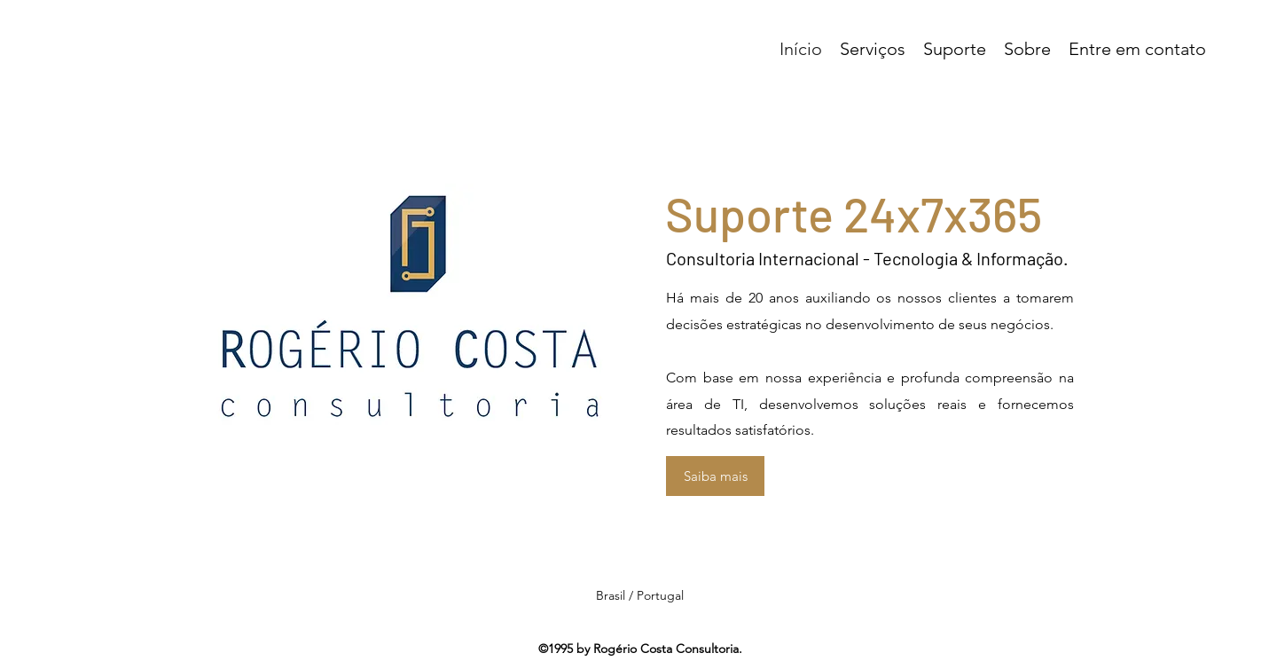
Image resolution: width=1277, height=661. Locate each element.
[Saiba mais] (715, 476)
